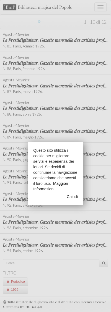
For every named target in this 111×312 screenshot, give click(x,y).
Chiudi (72, 196)
